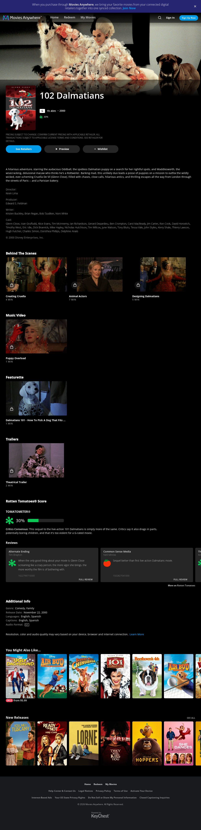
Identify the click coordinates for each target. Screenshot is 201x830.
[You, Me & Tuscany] (20, 743)
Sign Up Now (189, 17)
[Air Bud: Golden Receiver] (52, 676)
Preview (62, 149)
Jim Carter (152, 223)
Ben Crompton (118, 223)
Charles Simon (31, 231)
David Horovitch (181, 223)
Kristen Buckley (14, 213)
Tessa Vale (137, 227)
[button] (36, 274)
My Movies (88, 17)
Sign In (170, 17)
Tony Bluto (123, 227)
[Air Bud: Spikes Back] (178, 676)
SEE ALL (191, 717)
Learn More (137, 634)
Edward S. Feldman (16, 203)
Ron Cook (165, 223)
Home (54, 17)
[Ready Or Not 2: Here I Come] (52, 743)
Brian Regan (31, 213)
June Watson (109, 227)
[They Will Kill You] (115, 743)
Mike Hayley (56, 227)
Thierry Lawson (180, 227)
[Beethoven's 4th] (147, 676)
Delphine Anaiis (69, 231)
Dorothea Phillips (49, 231)
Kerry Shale (164, 227)
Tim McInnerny (60, 223)
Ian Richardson (78, 223)
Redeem (69, 17)
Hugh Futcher (13, 231)
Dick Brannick (40, 227)
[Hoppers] (147, 743)
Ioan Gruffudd (29, 223)
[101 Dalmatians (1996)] (115, 676)
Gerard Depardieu (98, 223)
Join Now (129, 8)
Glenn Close (13, 223)
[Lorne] (84, 743)
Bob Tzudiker (46, 213)
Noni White (61, 213)
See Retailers (24, 149)
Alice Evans (44, 223)
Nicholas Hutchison (76, 227)
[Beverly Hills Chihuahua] (84, 676)
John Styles (150, 227)
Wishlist (101, 149)
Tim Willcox (94, 227)
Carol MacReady (137, 223)
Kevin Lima (12, 193)
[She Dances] (178, 743)
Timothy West (13, 227)
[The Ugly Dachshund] (20, 678)
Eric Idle (27, 227)
